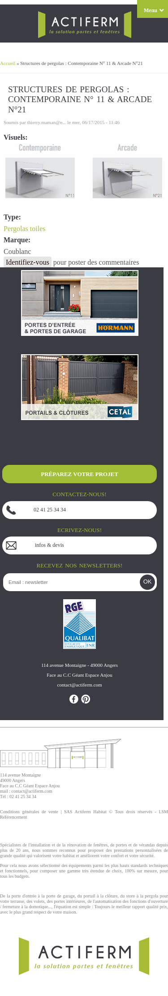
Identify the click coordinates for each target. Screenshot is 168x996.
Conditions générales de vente (29, 811)
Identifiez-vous (27, 262)
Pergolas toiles (24, 228)
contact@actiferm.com (32, 791)
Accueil (7, 63)
